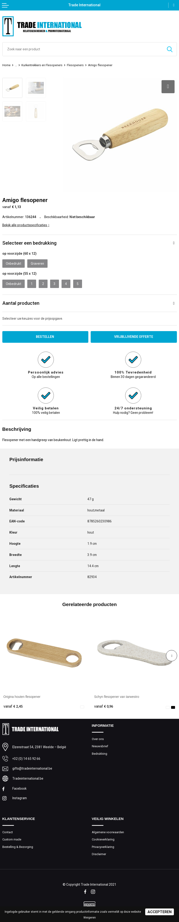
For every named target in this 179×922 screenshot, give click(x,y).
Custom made (11, 839)
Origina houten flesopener (22, 696)
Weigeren (89, 917)
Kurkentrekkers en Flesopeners (42, 65)
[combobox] (83, 49)
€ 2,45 (13, 706)
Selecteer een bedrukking (29, 243)
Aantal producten (20, 303)
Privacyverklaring (103, 846)
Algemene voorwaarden (108, 831)
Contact (7, 831)
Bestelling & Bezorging (17, 846)
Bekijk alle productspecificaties (25, 225)
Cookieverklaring (103, 839)
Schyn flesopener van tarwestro (116, 696)
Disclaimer (99, 854)
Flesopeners (76, 65)
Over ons (98, 738)
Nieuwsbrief (100, 746)
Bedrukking (99, 753)
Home (6, 65)
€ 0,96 (103, 706)
